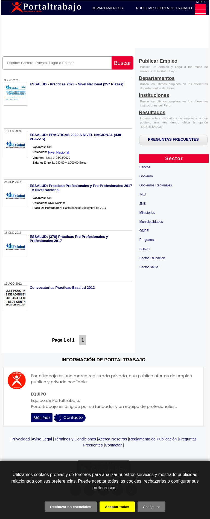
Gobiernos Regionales (155, 185)
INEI (142, 194)
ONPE (144, 231)
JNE (142, 204)
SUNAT (144, 249)
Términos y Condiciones (75, 439)
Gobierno (146, 176)
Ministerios (147, 213)
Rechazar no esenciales (70, 507)
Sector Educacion (152, 258)
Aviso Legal (42, 439)
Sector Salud (148, 267)
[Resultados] (152, 113)
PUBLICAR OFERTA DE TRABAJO (164, 8)
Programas (147, 240)
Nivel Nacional (58, 152)
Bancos (144, 167)
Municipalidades (151, 222)
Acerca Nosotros (112, 439)
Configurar (151, 507)
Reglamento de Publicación (153, 439)
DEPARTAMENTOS (107, 8)
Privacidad (20, 439)
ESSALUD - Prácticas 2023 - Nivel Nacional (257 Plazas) (77, 84)
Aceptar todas (117, 507)
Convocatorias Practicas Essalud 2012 (62, 288)
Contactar (113, 445)
